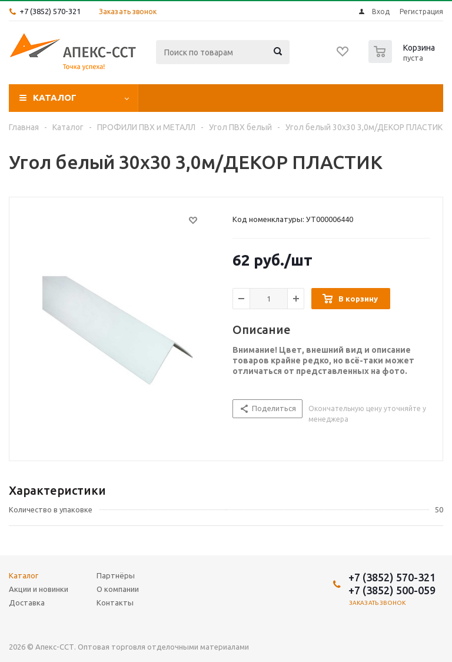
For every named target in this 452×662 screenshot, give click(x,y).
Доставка (235, 97)
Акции (167, 97)
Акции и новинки (38, 589)
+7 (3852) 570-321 (50, 11)
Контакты (115, 602)
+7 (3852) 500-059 (392, 590)
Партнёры (312, 97)
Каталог (55, 97)
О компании (393, 97)
